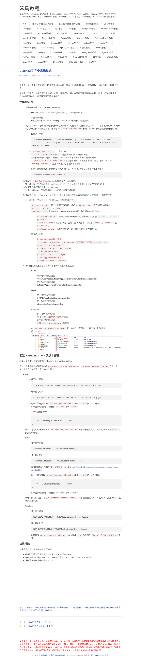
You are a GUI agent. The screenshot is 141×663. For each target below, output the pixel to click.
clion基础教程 (62, 607)
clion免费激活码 (102, 607)
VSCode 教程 (112, 57)
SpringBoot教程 (88, 29)
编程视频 (97, 57)
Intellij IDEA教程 (89, 52)
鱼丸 (26, 75)
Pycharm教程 (107, 52)
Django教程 (57, 29)
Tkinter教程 (105, 43)
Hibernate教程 (79, 33)
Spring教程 (27, 52)
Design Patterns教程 (109, 29)
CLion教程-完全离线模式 (35, 70)
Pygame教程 (66, 38)
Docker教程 (58, 62)
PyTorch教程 (56, 43)
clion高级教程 (75, 607)
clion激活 (48, 610)
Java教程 (72, 29)
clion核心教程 (88, 607)
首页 (24, 24)
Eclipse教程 (27, 62)
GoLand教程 (46, 57)
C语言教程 (85, 48)
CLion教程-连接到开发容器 (38, 622)
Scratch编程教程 (80, 57)
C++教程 (72, 52)
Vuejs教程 (57, 52)
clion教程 (51, 607)
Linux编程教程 (44, 33)
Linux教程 (42, 62)
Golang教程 (89, 43)
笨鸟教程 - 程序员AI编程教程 (52, 655)
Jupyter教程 (73, 43)
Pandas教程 (62, 33)
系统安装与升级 (76, 62)
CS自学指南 (109, 24)
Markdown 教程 (29, 48)
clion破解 (29, 607)
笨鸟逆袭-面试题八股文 (42, 24)
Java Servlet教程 (29, 38)
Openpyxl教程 (83, 38)
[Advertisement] (70, 584)
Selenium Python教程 (104, 38)
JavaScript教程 (48, 48)
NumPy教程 (101, 48)
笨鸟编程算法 (92, 24)
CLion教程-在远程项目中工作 (39, 626)
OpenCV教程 (109, 33)
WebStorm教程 (28, 57)
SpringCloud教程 (67, 48)
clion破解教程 (40, 607)
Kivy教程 (41, 43)
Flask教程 (26, 29)
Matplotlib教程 (48, 38)
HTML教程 (42, 29)
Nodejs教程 (43, 52)
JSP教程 (94, 33)
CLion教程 (62, 57)
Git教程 (92, 62)
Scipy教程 (26, 43)
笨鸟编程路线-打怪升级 (69, 24)
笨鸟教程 (29, 8)
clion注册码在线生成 (34, 610)
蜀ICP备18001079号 (99, 655)
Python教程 (27, 33)
